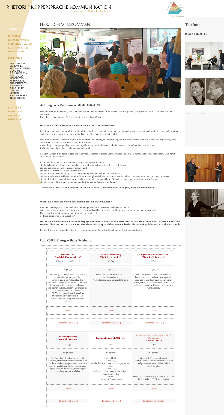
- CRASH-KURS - (17, 88)
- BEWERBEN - (16, 85)
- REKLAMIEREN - (18, 73)
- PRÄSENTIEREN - (18, 83)
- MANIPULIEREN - (18, 81)
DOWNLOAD (15, 111)
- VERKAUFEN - (16, 66)
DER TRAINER (16, 51)
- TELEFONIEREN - (18, 98)
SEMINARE (14, 58)
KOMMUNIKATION (18, 47)
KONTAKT (13, 107)
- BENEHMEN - (16, 71)
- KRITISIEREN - (17, 76)
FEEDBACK (14, 115)
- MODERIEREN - (17, 78)
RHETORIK (14, 36)
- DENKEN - (14, 90)
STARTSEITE (14, 29)
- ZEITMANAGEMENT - (20, 68)
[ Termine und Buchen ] (68, 323)
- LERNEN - (14, 93)
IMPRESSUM (15, 119)
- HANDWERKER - (18, 95)
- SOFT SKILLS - (17, 63)
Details (68, 310)
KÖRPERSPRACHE (18, 40)
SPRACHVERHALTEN (20, 44)
